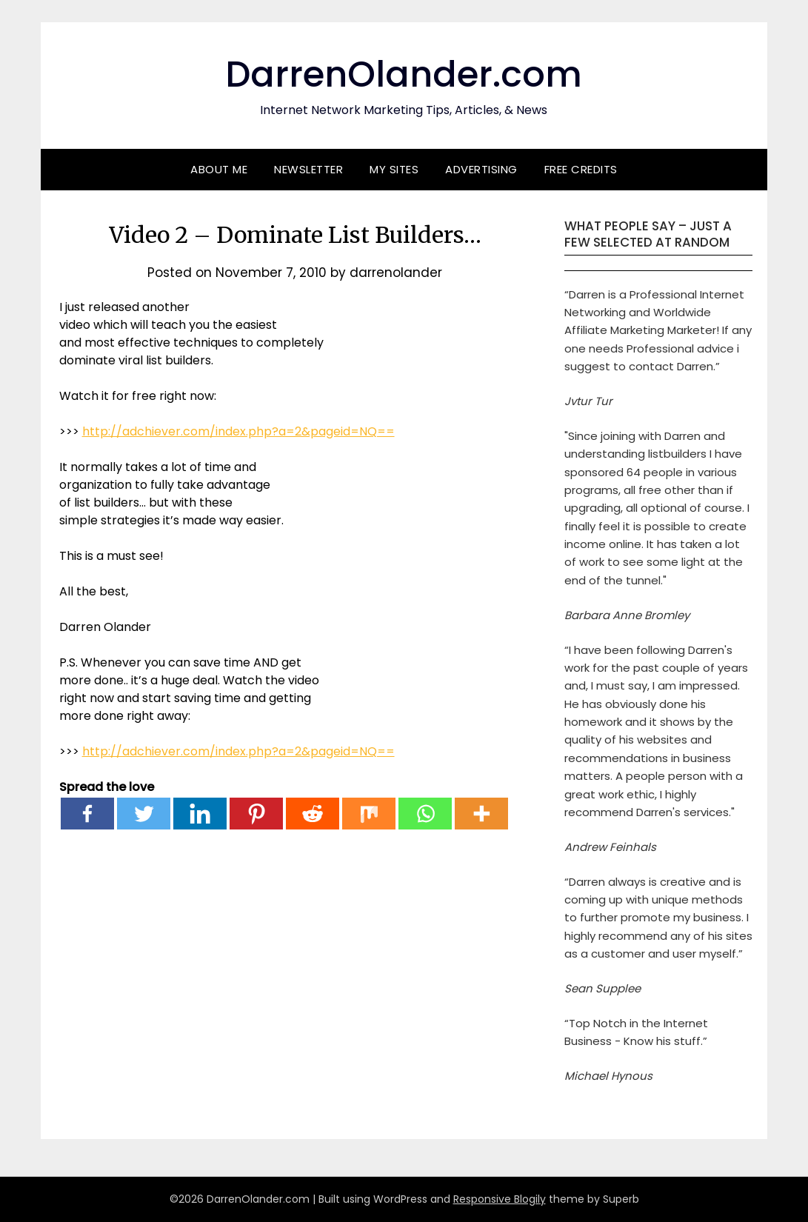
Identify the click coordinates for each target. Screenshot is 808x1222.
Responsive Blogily (499, 1199)
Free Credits (581, 169)
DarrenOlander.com (403, 74)
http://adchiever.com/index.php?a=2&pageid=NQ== (238, 431)
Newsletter (308, 169)
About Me (218, 169)
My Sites (394, 169)
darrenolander (396, 272)
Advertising (481, 169)
